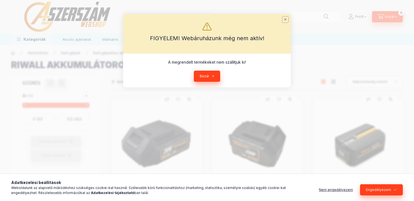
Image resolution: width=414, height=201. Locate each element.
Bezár (204, 76)
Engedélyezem (378, 190)
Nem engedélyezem (336, 190)
